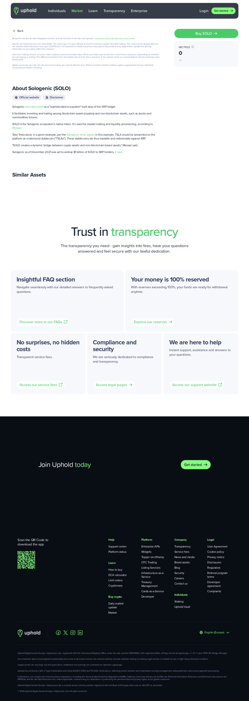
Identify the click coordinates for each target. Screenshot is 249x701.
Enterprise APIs (150, 546)
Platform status (117, 552)
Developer (147, 596)
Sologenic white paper (80, 135)
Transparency (114, 11)
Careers (179, 578)
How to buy (115, 570)
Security (179, 573)
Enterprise (139, 11)
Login (204, 11)
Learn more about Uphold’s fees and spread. (114, 38)
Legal (210, 540)
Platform (146, 540)
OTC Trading (149, 562)
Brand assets (182, 562)
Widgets (146, 552)
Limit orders (115, 580)
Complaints (214, 591)
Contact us (181, 583)
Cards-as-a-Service (152, 591)
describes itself (34, 107)
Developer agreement (214, 584)
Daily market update (115, 605)
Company (180, 540)
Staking (179, 601)
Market (77, 11)
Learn (93, 11)
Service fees (181, 552)
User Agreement (217, 546)
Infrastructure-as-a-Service (152, 575)
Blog (177, 568)
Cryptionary (115, 585)
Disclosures (214, 562)
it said (118, 152)
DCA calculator (117, 575)
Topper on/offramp (152, 557)
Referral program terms (217, 575)
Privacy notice (215, 557)
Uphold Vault (182, 607)
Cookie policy (215, 552)
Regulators (213, 568)
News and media (184, 557)
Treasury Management (149, 584)
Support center (117, 546)
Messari (17, 128)
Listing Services (150, 568)
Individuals (57, 11)
